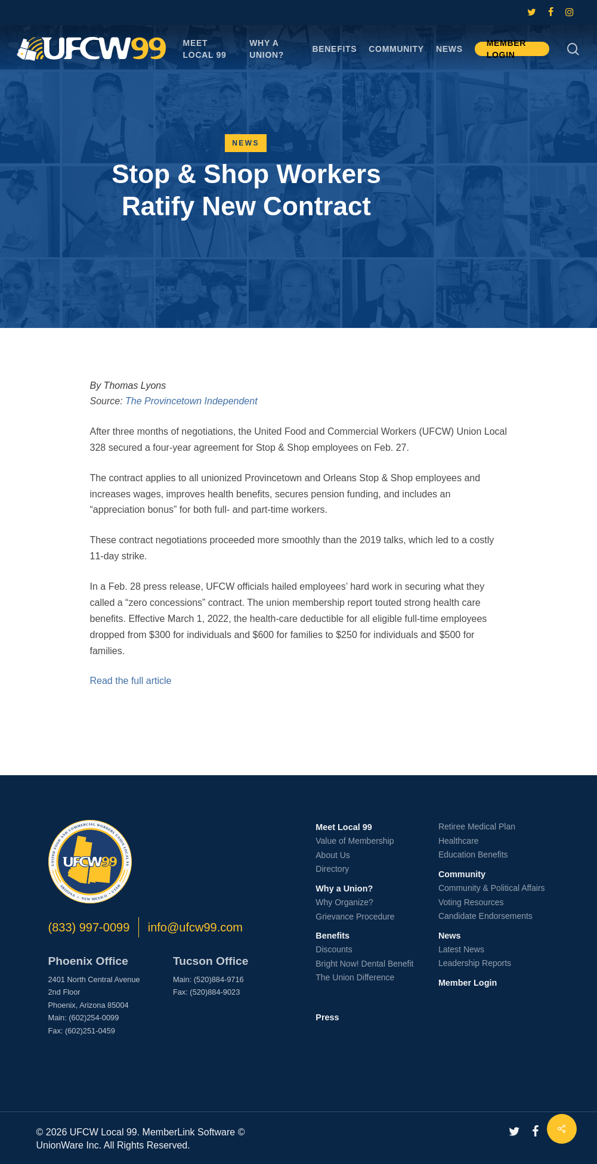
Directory (332, 869)
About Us (332, 855)
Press (327, 1017)
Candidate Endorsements (485, 916)
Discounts (333, 949)
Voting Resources (471, 902)
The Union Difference (354, 977)
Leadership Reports (474, 963)
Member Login (467, 982)
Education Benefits (473, 854)
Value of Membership (354, 841)
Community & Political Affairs (491, 888)
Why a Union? (344, 888)
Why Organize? (344, 902)
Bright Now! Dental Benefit (364, 963)
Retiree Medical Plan (476, 826)
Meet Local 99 (343, 827)
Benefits (332, 935)
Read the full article (131, 681)
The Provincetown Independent (191, 401)
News (245, 143)
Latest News (461, 949)
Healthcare (458, 841)
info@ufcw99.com (195, 927)
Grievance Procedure (354, 916)
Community (461, 874)
